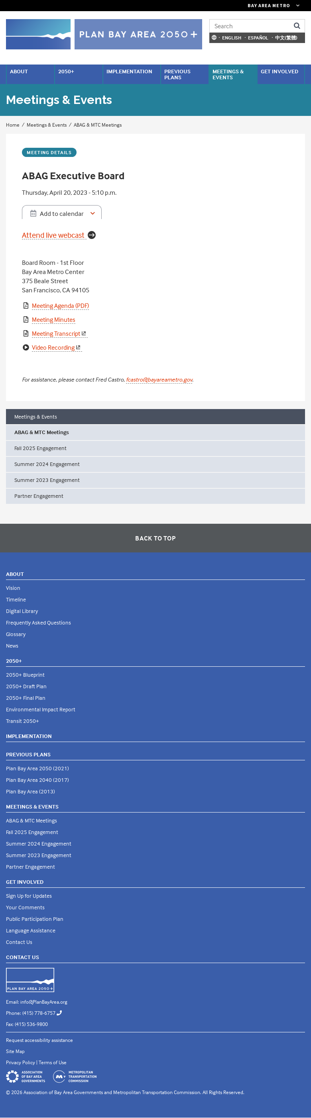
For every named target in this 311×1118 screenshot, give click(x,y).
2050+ (66, 71)
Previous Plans (177, 74)
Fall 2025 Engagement (40, 447)
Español (258, 38)
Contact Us (19, 941)
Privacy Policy (20, 1062)
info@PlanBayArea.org (43, 1002)
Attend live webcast (53, 235)
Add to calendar (61, 214)
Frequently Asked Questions (38, 622)
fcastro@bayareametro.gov (159, 379)
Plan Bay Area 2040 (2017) (37, 779)
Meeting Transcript (60, 333)
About (19, 71)
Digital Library (22, 610)
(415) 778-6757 (45, 1013)
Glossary (16, 633)
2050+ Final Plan (25, 697)
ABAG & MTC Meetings (98, 124)
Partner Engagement (38, 495)
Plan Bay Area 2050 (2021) (37, 768)
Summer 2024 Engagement (47, 463)
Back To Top (155, 538)
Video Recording (57, 347)
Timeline (16, 599)
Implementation (129, 71)
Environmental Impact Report (40, 709)
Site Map (15, 1051)
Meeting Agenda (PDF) (60, 305)
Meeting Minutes (53, 319)
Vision (13, 587)
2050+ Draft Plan (26, 686)
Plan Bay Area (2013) (30, 791)
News (12, 645)
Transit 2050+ (22, 720)
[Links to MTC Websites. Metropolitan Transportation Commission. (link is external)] (229, 5)
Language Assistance (30, 930)
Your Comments (25, 907)
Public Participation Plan (34, 918)
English (231, 38)
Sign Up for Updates (29, 895)
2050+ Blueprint (25, 674)
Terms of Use (53, 1062)
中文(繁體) (286, 38)
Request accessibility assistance (39, 1040)
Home (13, 124)
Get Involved (279, 71)
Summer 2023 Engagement (47, 479)
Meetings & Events (228, 74)
